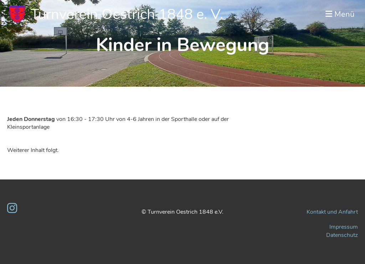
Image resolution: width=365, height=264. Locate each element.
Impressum (343, 227)
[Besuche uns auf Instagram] (12, 208)
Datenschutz (342, 235)
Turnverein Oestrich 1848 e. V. (127, 14)
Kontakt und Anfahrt (332, 212)
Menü (339, 14)
